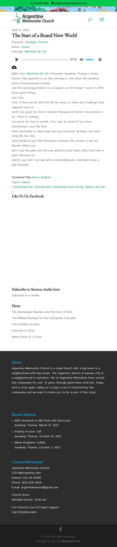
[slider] (44, 60)
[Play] (17, 59)
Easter (25, 47)
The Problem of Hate (25, 324)
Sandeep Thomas (36, 42)
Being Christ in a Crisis (27, 337)
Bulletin (46, 177)
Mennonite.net (71, 541)
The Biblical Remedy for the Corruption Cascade (44, 318)
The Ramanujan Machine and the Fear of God (42, 312)
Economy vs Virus (23, 331)
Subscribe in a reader (26, 295)
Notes (36, 177)
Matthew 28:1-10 (35, 52)
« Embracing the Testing (28, 187)
